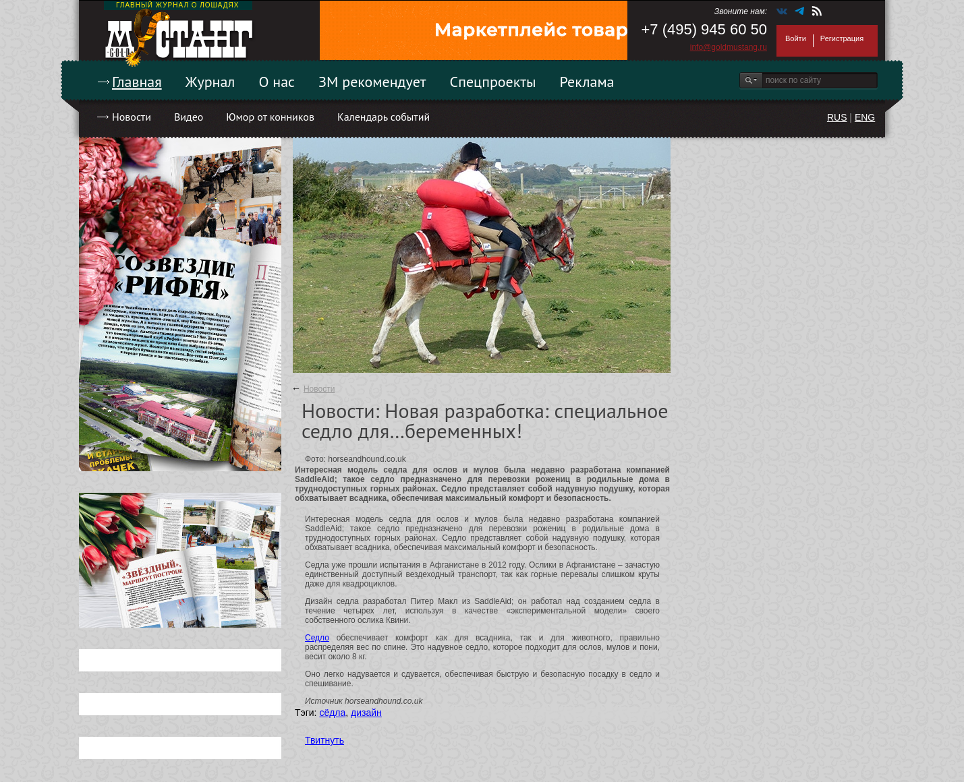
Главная (137, 81)
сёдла (332, 712)
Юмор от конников (270, 116)
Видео (188, 116)
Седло (317, 637)
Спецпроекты (493, 81)
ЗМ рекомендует (372, 81)
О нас (276, 81)
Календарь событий (383, 116)
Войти (795, 38)
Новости (131, 116)
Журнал (210, 81)
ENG (865, 117)
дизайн (366, 712)
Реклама (587, 81)
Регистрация (841, 38)
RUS (837, 117)
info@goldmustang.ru (728, 47)
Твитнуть (324, 740)
